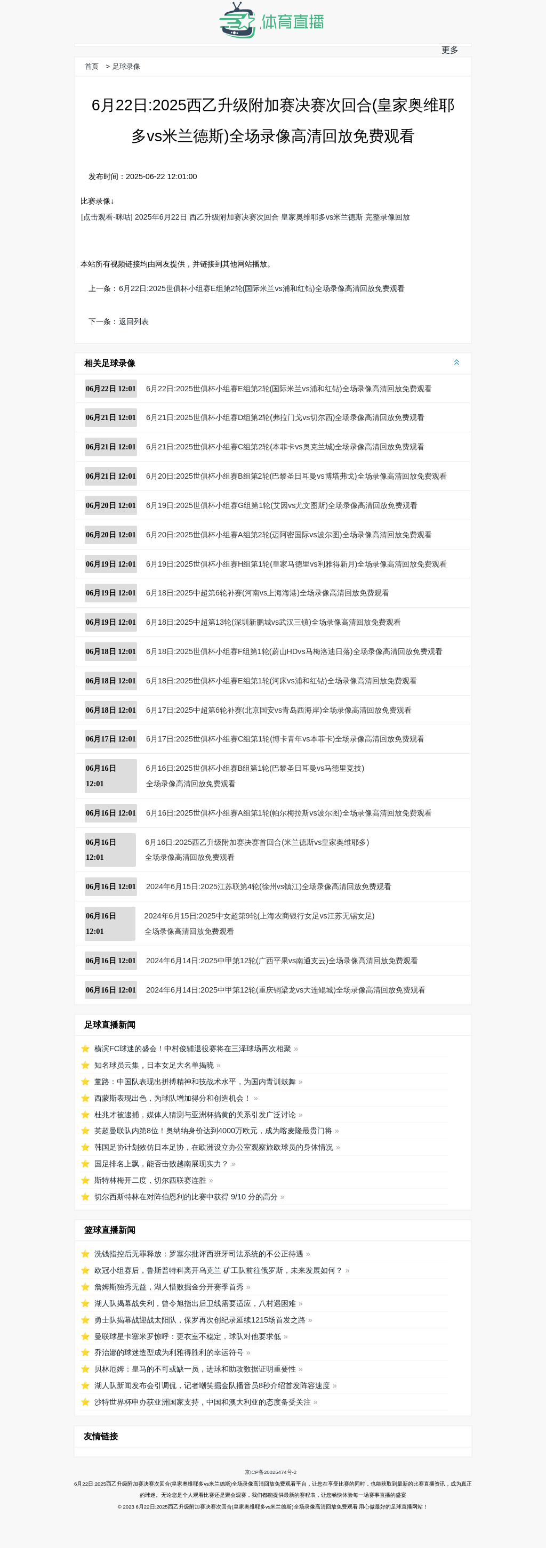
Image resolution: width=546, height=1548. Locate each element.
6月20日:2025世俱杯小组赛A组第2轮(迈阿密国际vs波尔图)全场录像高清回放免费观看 (289, 534)
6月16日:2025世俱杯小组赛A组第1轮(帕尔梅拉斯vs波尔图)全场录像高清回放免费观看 (289, 813)
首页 (92, 66)
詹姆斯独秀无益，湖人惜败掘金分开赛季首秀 (169, 1287)
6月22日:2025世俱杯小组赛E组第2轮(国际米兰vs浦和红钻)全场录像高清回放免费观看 (262, 288)
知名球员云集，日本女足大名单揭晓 (154, 1065)
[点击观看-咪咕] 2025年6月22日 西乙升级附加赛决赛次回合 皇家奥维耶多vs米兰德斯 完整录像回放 (245, 217)
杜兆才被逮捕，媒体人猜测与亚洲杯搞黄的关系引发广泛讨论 (195, 1114)
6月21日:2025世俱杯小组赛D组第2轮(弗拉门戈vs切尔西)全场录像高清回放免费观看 (285, 417)
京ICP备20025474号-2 (270, 1472)
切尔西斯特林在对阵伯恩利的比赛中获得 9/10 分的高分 (186, 1196)
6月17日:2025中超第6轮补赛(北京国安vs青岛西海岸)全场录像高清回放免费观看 (279, 710)
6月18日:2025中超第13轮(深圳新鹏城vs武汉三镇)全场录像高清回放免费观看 (273, 622)
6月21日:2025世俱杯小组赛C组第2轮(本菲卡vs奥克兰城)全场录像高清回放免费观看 (285, 446)
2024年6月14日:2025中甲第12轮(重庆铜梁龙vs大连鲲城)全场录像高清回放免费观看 (285, 990)
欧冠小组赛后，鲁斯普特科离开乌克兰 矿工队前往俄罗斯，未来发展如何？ (218, 1270)
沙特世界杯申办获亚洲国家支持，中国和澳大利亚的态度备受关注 (202, 1402)
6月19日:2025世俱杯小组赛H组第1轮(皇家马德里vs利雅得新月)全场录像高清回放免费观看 (296, 564)
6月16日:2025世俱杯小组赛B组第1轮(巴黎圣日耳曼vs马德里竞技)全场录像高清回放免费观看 (255, 776)
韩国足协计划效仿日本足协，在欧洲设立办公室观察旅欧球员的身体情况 (213, 1147)
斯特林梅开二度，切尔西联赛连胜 (150, 1180)
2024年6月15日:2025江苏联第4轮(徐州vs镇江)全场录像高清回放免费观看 (268, 886)
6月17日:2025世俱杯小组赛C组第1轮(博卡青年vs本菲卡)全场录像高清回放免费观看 (285, 739)
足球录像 (126, 66)
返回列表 (134, 321)
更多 (450, 49)
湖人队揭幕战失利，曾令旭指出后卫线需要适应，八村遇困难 (195, 1303)
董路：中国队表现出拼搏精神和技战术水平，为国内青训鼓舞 (195, 1081)
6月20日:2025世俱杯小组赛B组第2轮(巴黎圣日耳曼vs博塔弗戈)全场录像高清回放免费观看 (296, 476)
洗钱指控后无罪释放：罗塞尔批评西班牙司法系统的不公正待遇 (198, 1253)
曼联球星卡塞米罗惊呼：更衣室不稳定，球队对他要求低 (187, 1336)
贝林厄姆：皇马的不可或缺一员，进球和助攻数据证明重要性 (195, 1369)
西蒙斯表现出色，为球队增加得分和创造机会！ (172, 1098)
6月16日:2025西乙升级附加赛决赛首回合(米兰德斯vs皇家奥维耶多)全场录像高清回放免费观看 (257, 850)
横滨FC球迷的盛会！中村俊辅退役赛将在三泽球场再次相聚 (192, 1048)
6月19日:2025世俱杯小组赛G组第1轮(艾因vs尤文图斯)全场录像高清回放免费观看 (281, 505)
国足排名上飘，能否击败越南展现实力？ (161, 1163)
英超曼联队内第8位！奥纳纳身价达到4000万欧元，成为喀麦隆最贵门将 (213, 1130)
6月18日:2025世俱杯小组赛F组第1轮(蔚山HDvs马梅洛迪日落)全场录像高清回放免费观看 (294, 651)
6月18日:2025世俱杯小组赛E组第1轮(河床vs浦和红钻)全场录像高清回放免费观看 (281, 680)
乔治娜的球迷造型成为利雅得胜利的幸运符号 (169, 1352)
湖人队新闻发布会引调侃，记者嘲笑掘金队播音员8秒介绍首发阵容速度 (212, 1385)
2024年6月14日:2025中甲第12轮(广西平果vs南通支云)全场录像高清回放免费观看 (282, 960)
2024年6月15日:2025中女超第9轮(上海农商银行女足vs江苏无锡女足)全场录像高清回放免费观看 (259, 924)
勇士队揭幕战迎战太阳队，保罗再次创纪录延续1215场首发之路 (200, 1320)
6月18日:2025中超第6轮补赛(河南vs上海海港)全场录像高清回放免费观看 (267, 592)
